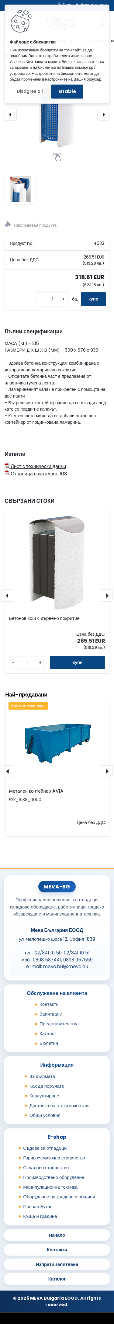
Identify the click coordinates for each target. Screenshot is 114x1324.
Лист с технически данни (35, 466)
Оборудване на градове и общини (59, 1197)
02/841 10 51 (77, 953)
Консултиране (44, 1096)
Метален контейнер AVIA (36, 791)
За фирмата (42, 1076)
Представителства (59, 1023)
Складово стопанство (46, 1167)
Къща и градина (40, 1216)
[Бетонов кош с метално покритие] (57, 115)
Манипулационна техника (50, 1187)
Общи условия (44, 1115)
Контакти (49, 1004)
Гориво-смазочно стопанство (54, 1158)
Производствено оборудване (53, 1177)
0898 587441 (47, 960)
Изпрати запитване (57, 1264)
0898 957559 (78, 960)
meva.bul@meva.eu (65, 966)
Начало (57, 1235)
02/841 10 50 (48, 953)
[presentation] (11, 115)
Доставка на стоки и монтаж (59, 1105)
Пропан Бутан (38, 1206)
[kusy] (52, 299)
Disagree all (30, 91)
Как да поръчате (46, 1086)
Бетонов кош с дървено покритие (44, 618)
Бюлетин (49, 1043)
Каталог (48, 1033)
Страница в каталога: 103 (36, 473)
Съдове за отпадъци (45, 1148)
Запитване (51, 1014)
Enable (67, 91)
